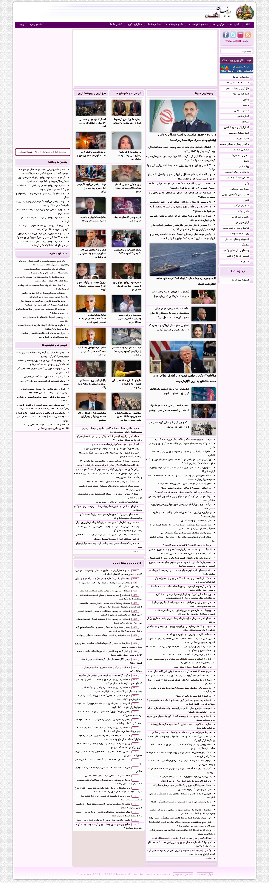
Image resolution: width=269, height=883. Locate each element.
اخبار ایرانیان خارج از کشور (238, 128)
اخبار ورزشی (245, 117)
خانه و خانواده (198, 24)
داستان (247, 161)
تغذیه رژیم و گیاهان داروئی (237, 195)
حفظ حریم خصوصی (183, 875)
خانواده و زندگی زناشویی (239, 173)
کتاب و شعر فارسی (242, 217)
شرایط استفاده (205, 875)
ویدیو (248, 105)
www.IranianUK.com (236, 41)
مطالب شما (154, 24)
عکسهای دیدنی (243, 111)
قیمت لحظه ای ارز (242, 280)
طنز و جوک (245, 212)
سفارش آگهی (135, 24)
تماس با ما (116, 24)
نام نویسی (36, 24)
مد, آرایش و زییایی (242, 189)
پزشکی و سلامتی (243, 150)
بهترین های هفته (57, 162)
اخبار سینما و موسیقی (240, 133)
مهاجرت (247, 262)
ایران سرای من (244, 223)
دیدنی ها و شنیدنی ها (128, 93)
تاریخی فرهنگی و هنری (240, 178)
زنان (249, 184)
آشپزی (248, 201)
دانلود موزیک (244, 139)
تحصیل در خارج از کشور (239, 256)
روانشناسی (246, 167)
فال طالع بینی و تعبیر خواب (237, 228)
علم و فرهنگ (174, 24)
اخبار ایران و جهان (242, 94)
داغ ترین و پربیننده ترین (92, 93)
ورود (21, 24)
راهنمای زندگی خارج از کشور (238, 251)
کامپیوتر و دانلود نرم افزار (239, 240)
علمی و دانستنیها (242, 156)
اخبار (234, 24)
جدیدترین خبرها (204, 93)
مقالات (247, 122)
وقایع (248, 100)
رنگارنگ (247, 245)
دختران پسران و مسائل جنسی (236, 145)
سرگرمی (219, 24)
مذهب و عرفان (243, 206)
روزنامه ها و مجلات (241, 234)
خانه (248, 24)
